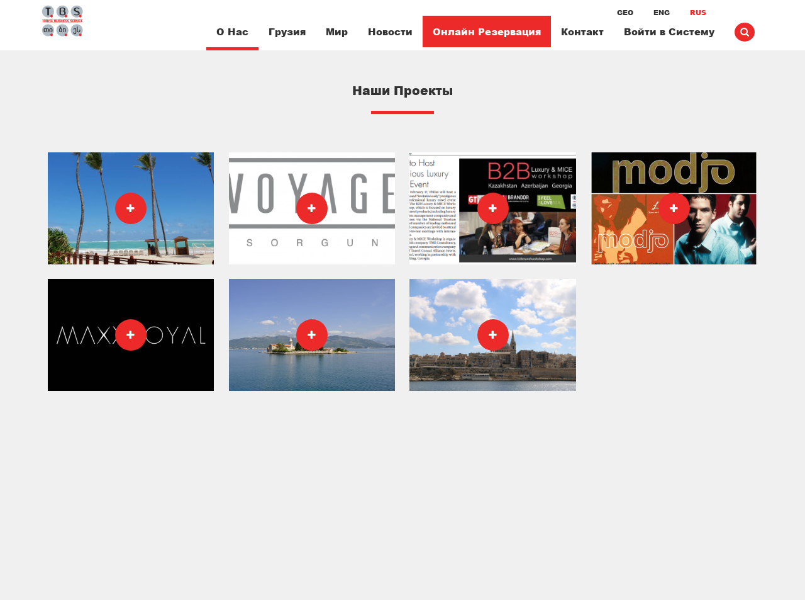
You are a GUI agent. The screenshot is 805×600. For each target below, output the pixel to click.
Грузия (287, 31)
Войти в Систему (669, 31)
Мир (337, 31)
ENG (661, 12)
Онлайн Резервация (487, 31)
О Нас (232, 31)
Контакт (582, 31)
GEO (625, 12)
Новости (390, 31)
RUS (698, 12)
